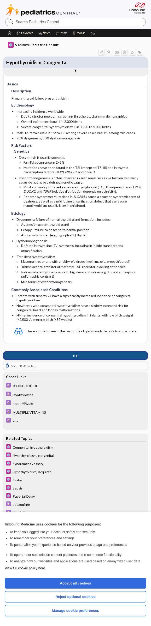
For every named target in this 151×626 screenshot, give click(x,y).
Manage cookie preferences (75, 610)
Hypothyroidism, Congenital (37, 62)
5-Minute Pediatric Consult (33, 45)
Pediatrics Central (43, 9)
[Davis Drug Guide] (75, 385)
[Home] (9, 33)
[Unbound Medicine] (136, 7)
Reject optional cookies (75, 597)
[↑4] (75, 356)
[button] (93, 33)
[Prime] (62, 33)
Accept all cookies (75, 583)
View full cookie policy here (25, 568)
